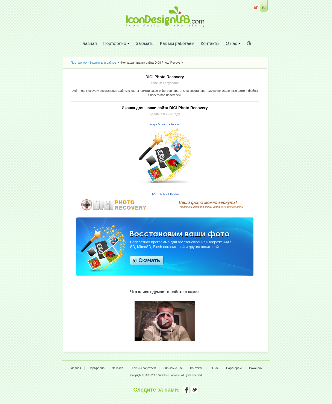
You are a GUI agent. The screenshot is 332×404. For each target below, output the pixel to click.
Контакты (210, 43)
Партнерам (234, 368)
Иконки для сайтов (103, 62)
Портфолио (79, 62)
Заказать (145, 43)
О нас (214, 368)
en (256, 7)
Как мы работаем (177, 43)
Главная (88, 43)
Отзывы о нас (173, 368)
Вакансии (255, 368)
